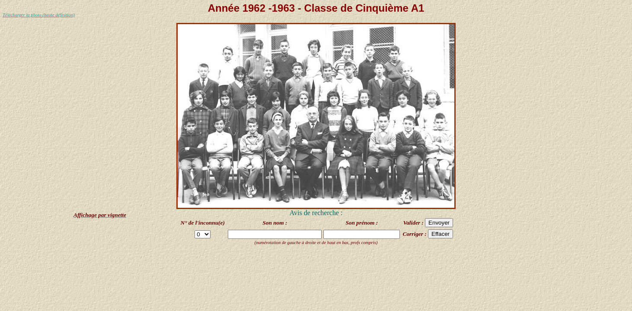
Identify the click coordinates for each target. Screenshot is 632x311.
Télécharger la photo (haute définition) (39, 15)
